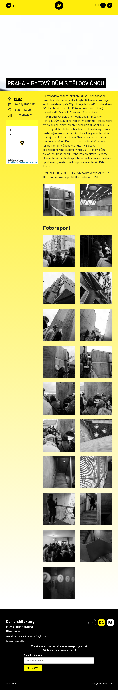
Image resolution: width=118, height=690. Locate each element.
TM (105, 683)
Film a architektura (19, 627)
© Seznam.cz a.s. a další (27, 163)
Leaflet (11, 163)
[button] (22, 143)
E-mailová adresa (33, 655)
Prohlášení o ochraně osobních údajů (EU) (26, 636)
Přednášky (13, 631)
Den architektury (20, 621)
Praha (18, 99)
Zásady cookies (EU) (15, 641)
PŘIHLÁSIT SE (32, 668)
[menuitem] (96, 5)
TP (111, 683)
